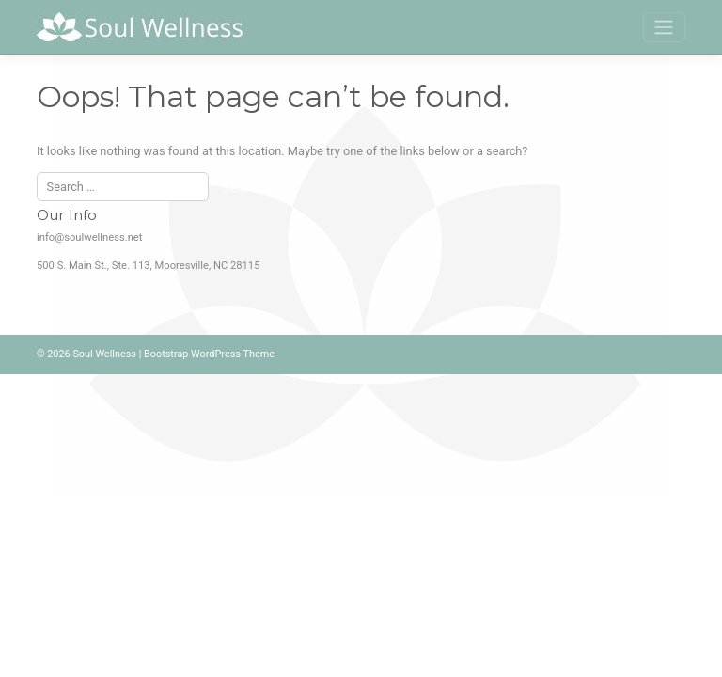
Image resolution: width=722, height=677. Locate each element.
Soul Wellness (104, 354)
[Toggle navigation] (664, 27)
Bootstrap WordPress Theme (209, 354)
